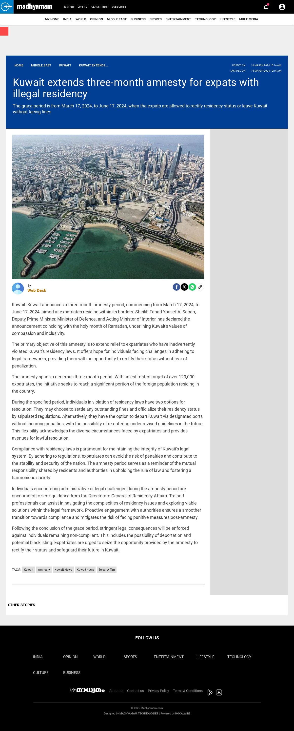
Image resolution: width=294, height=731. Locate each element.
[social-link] (200, 287)
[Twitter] (184, 287)
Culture (41, 672)
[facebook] (176, 287)
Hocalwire (182, 713)
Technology (205, 19)
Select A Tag (106, 569)
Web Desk (36, 290)
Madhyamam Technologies (138, 713)
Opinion (96, 19)
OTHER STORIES (21, 605)
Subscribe (119, 6)
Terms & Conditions (188, 691)
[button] (7, 7)
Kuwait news (85, 569)
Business (138, 19)
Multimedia (248, 19)
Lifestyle (227, 19)
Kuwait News (63, 569)
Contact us (135, 691)
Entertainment (178, 19)
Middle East (117, 19)
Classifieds (99, 6)
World (81, 19)
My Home (52, 19)
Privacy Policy (158, 691)
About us (116, 691)
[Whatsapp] (192, 287)
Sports (156, 19)
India (67, 19)
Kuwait (28, 569)
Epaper (69, 6)
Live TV (82, 6)
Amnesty (44, 569)
